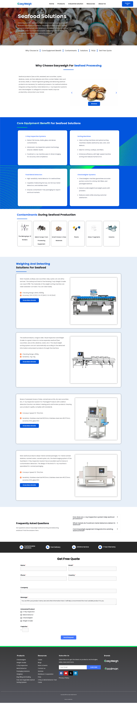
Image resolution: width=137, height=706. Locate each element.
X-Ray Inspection (29, 612)
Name (23, 565)
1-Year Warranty (109, 547)
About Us (102, 4)
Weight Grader (28, 621)
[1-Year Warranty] (100, 547)
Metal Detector (28, 615)
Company (24, 588)
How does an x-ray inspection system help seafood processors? (93, 518)
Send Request (68, 637)
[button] (72, 93)
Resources (91, 4)
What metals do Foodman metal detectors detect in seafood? (94, 524)
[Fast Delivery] (48, 547)
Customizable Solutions (29, 547)
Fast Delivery (55, 547)
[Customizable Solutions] (21, 547)
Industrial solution (75, 4)
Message (24, 597)
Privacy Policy (64, 678)
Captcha (24, 626)
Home (51, 4)
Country (72, 575)
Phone (23, 575)
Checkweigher (28, 618)
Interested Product (28, 609)
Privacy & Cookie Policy (68, 700)
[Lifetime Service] (74, 547)
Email (71, 565)
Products (61, 4)
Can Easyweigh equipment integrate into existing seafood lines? (93, 530)
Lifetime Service (83, 547)
